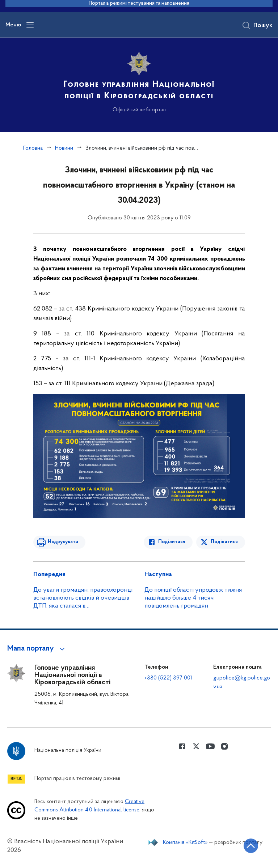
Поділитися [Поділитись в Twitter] (224, 542)
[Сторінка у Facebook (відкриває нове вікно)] (182, 746)
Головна (33, 148)
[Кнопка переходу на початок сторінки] (251, 846)
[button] (37, 648)
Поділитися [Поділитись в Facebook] (171, 542)
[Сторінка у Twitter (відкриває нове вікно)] (196, 746)
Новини (64, 148)
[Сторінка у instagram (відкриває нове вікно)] (224, 746)
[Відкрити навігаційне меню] (30, 25)
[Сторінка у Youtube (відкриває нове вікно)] (210, 746)
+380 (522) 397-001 (168, 678)
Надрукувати (63, 542)
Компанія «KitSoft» (185, 842)
